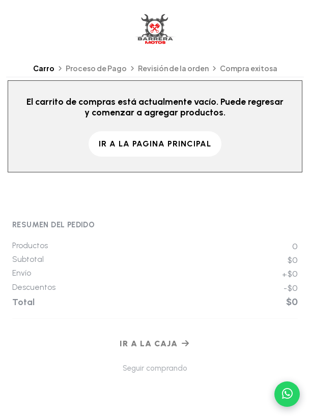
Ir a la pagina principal (155, 143)
